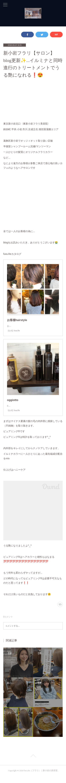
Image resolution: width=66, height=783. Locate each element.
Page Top (33, 763)
